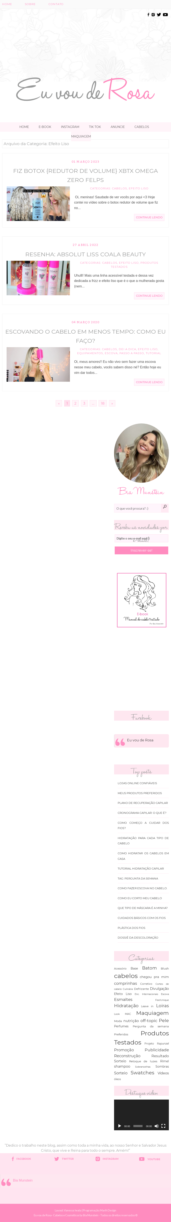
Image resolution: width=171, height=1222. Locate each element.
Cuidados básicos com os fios (142, 918)
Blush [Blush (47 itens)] (165, 968)
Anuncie (118, 127)
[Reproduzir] (119, 1126)
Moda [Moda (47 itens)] (118, 1021)
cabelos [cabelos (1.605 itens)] (126, 975)
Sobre (30, 4)
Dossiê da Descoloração (138, 937)
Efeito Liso (138, 188)
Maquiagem (81, 136)
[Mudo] (156, 1126)
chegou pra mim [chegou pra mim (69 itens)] (154, 977)
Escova (111, 353)
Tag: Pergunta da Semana (138, 878)
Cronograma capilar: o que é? (142, 812)
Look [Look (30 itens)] (117, 1014)
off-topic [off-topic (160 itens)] (148, 1020)
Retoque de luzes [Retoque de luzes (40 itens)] (143, 1061)
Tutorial (153, 353)
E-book (45, 127)
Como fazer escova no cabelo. (142, 888)
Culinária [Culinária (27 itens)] (128, 989)
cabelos (119, 188)
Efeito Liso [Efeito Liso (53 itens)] (123, 994)
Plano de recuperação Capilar (143, 802)
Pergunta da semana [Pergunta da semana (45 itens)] (151, 1026)
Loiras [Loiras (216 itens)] (162, 1005)
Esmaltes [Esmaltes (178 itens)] (123, 999)
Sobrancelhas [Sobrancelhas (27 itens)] (142, 1066)
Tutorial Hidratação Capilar (141, 868)
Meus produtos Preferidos (140, 793)
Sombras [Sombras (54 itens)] (162, 1066)
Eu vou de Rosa (140, 740)
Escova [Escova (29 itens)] (165, 994)
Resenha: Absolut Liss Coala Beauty (85, 254)
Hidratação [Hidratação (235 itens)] (126, 1005)
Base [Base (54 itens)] (134, 968)
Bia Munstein (23, 1180)
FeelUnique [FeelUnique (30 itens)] (162, 1000)
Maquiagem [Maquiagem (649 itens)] (152, 1013)
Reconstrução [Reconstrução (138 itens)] (127, 1055)
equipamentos (90, 353)
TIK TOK (95, 127)
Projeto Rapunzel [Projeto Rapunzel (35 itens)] (156, 1043)
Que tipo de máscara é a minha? (143, 908)
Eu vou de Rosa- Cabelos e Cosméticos (56, 1215)
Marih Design (108, 1210)
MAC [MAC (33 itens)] (128, 1014)
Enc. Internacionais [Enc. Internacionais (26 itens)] (146, 994)
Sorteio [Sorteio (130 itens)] (120, 1073)
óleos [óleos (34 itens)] (117, 1079)
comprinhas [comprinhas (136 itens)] (125, 983)
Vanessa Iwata (72, 1210)
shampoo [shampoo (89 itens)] (122, 1066)
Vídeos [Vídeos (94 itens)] (163, 1073)
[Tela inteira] (163, 1126)
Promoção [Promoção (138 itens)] (124, 1049)
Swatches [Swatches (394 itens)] (142, 1073)
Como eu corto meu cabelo (140, 898)
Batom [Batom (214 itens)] (149, 968)
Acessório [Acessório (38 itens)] (120, 968)
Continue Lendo (149, 217)
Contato (56, 4)
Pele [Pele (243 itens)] (164, 1020)
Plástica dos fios (131, 927)
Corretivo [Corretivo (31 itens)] (146, 983)
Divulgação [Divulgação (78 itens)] (159, 989)
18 (103, 403)
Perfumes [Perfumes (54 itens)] (121, 1026)
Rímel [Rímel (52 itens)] (164, 1061)
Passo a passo (131, 353)
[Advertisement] (101, 41)
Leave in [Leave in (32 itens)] (147, 1006)
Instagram (70, 127)
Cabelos (141, 127)
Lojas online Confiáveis (137, 783)
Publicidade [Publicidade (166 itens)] (157, 1049)
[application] (141, 1115)
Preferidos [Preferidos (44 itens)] (121, 1034)
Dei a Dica (127, 349)
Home (7, 4)
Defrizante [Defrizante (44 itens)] (141, 988)
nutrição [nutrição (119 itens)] (131, 1020)
